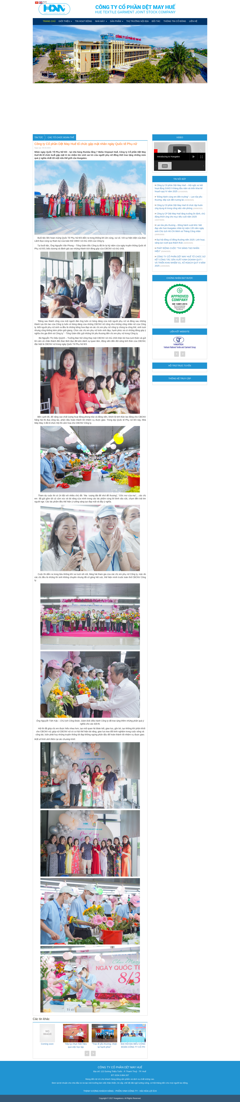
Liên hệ (193, 21)
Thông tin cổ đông (174, 21)
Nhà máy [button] (101, 21)
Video (179, 137)
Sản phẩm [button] (116, 21)
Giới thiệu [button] (65, 21)
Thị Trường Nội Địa (137, 21)
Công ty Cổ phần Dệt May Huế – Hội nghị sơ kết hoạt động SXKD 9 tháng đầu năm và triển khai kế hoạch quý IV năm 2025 (179, 188)
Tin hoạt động (83, 21)
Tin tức (38, 137)
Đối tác (156, 21)
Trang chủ (49, 21)
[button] (46, 54)
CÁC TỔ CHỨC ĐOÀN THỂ (61, 137)
